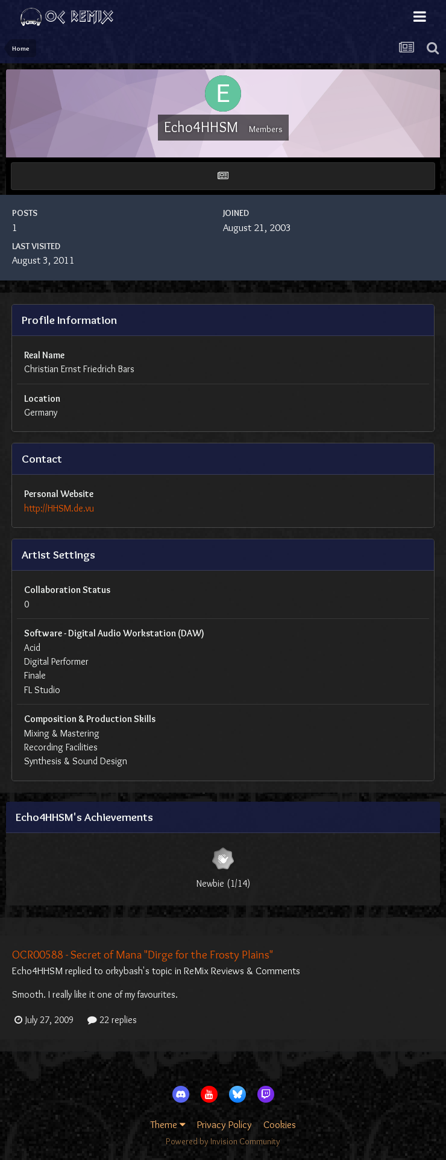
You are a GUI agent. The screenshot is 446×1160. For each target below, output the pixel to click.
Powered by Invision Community (223, 1141)
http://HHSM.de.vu (59, 508)
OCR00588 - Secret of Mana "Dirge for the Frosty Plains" (142, 954)
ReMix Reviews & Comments (242, 971)
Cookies (279, 1124)
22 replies (112, 1019)
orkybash (124, 971)
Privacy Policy (224, 1124)
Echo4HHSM (37, 971)
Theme (168, 1124)
